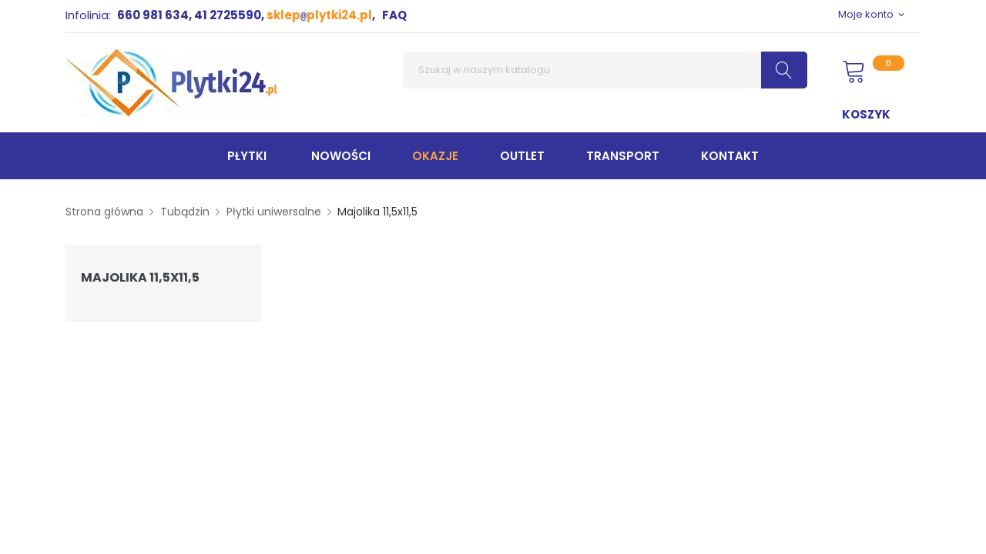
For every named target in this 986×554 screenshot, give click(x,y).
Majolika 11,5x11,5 (140, 278)
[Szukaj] (605, 70)
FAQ (394, 15)
